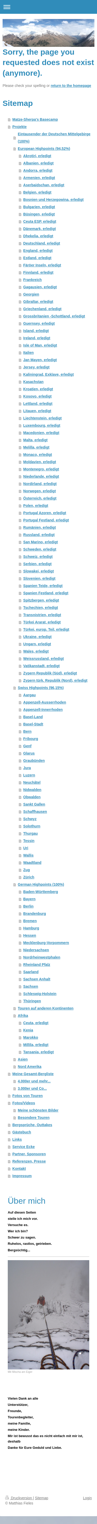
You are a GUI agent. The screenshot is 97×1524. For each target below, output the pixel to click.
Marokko (30, 1037)
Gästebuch (21, 1132)
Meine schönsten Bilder (38, 1110)
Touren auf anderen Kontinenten (45, 1008)
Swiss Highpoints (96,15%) (41, 688)
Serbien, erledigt (37, 564)
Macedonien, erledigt (41, 433)
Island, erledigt (36, 331)
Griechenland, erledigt (42, 309)
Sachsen (30, 986)
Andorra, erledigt (38, 170)
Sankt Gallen (34, 804)
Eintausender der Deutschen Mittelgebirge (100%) (54, 137)
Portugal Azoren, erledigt (44, 513)
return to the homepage (71, 86)
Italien (28, 352)
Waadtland (32, 862)
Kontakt (19, 1168)
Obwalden (32, 797)
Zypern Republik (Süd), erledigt (50, 673)
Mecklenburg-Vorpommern (46, 943)
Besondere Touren (34, 1117)
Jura (27, 768)
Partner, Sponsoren (29, 1154)
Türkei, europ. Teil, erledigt (46, 629)
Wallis (28, 855)
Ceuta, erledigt (35, 1023)
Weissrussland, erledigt (43, 658)
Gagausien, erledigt (40, 287)
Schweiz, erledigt (38, 556)
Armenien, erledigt (39, 178)
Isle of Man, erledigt (40, 345)
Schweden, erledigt (39, 549)
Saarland (31, 972)
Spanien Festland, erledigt (45, 593)
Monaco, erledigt (37, 454)
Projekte (19, 127)
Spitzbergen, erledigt (41, 600)
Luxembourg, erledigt (41, 425)
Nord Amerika (29, 1066)
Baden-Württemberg (40, 892)
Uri (25, 848)
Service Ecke (23, 1147)
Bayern (29, 899)
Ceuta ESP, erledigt (39, 221)
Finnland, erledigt (38, 272)
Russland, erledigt (39, 535)
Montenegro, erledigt (41, 469)
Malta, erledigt (35, 440)
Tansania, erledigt (38, 1052)
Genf (27, 746)
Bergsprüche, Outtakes (32, 1125)
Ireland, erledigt (36, 338)
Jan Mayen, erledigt (40, 360)
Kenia (28, 1030)
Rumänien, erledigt (39, 527)
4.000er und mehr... (34, 1081)
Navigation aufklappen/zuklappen (48, 6)
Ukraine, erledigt (37, 637)
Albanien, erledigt (38, 163)
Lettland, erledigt (38, 403)
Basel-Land (33, 717)
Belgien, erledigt (37, 192)
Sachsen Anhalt (36, 979)
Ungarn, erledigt (37, 644)
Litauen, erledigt (37, 411)
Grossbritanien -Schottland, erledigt (54, 316)
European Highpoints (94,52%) (44, 148)
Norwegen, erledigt (39, 491)
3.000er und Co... (32, 1088)
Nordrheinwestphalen (41, 957)
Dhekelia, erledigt (38, 236)
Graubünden (34, 760)
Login (87, 1498)
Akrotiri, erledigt (37, 156)
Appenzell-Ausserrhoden (44, 702)
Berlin (28, 906)
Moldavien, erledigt (39, 462)
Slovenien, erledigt (39, 578)
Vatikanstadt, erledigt (41, 666)
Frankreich (32, 280)
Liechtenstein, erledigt (42, 418)
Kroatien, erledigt (38, 389)
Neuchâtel (32, 782)
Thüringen (32, 1001)
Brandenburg (34, 913)
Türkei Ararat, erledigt (42, 622)
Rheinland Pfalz (36, 964)
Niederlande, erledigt (41, 476)
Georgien (31, 294)
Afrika (23, 1015)
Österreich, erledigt (39, 498)
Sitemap (41, 1498)
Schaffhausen (35, 811)
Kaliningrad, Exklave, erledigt (48, 374)
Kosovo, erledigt (37, 396)
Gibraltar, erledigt (38, 301)
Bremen (30, 921)
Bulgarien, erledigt (39, 207)
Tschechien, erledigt (40, 607)
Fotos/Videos (23, 1103)
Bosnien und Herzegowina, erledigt (53, 199)
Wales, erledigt (36, 651)
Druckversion (19, 1498)
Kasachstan (33, 382)
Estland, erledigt (37, 258)
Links (17, 1139)
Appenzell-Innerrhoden (43, 709)
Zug (26, 870)
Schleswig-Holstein (39, 994)
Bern (27, 731)
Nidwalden (32, 790)
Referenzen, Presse (29, 1161)
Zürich (28, 877)
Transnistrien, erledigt (42, 615)
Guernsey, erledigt (39, 323)
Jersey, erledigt (36, 367)
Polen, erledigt (35, 505)
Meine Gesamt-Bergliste (33, 1074)
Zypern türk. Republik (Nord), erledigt (55, 680)
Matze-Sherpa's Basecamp (35, 119)
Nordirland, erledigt (40, 484)
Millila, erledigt (35, 1045)
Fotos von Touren (27, 1096)
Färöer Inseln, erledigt (42, 265)
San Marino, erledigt (40, 542)
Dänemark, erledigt (39, 229)
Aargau (29, 695)
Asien (23, 1059)
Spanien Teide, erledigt (43, 586)
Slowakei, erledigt (38, 571)
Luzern (29, 775)
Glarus (29, 753)
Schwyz (29, 819)
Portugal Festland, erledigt (46, 520)
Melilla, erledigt (36, 447)
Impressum (22, 1176)
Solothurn (31, 826)
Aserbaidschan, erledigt (43, 185)
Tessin (28, 841)
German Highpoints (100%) (41, 884)
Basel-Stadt (33, 724)
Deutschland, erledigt (41, 243)
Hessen (29, 935)
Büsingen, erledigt (39, 214)
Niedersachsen (36, 950)
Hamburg (31, 928)
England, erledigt (38, 250)
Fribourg (30, 739)
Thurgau (30, 833)
